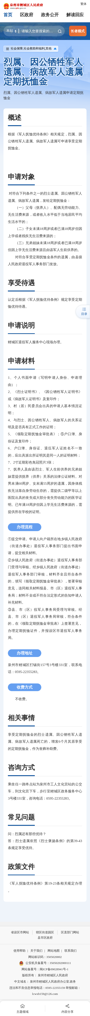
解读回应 (75, 14)
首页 (7, 14)
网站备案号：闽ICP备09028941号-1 (45, 969)
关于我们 (36, 950)
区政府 (26, 14)
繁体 (83, 4)
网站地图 (54, 950)
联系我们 (70, 950)
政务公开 (50, 14)
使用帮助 (19, 950)
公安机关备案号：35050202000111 (45, 963)
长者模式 (78, 31)
